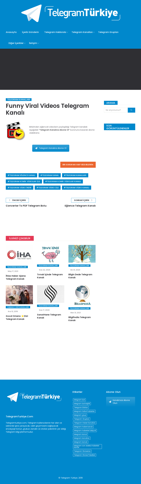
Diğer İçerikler (16, 43)
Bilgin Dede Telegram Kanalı (80, 276)
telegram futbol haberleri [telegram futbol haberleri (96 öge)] (84, 411)
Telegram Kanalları (82, 32)
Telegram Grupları (108, 32)
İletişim (33, 43)
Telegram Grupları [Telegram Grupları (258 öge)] (81, 419)
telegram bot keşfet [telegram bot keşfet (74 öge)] (82, 403)
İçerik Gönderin (30, 32)
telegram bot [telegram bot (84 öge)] (79, 400)
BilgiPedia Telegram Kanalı (79, 319)
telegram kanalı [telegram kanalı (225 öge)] (80, 442)
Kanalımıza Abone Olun (119, 401)
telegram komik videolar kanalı (64, 181)
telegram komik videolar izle (24, 181)
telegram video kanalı (77, 187)
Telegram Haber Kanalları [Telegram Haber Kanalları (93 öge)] (84, 423)
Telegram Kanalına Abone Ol (50, 148)
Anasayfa (11, 32)
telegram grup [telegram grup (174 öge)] (80, 415)
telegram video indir (20, 187)
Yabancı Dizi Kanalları (18, 307)
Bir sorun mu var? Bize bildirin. (78, 164)
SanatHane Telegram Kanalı (49, 316)
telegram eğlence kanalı (22, 175)
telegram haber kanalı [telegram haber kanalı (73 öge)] (83, 426)
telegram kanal (50, 175)
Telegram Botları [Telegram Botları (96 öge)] (81, 407)
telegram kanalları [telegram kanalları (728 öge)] (82, 438)
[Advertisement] (70, 69)
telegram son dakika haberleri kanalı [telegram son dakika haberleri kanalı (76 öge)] (86, 446)
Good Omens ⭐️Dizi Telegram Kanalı (17, 318)
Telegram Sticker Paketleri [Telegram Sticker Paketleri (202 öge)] (84, 455)
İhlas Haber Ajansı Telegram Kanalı (16, 277)
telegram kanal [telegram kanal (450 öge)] (80, 434)
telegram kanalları (76, 175)
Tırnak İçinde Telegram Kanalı (50, 276)
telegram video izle (48, 187)
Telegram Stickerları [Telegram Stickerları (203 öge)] (82, 451)
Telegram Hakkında (55, 32)
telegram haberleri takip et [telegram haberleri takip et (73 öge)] (85, 430)
